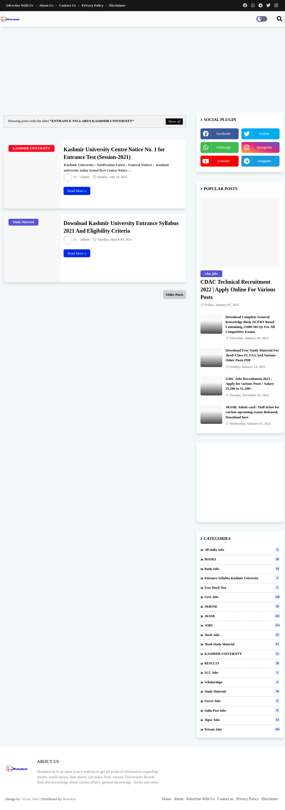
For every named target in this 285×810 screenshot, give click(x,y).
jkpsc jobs (242, 719)
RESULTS (242, 663)
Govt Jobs (242, 597)
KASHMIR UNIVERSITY (242, 653)
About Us (46, 5)
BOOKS (242, 559)
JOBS (242, 625)
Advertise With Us (19, 5)
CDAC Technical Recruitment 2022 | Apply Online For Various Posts (237, 289)
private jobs (242, 729)
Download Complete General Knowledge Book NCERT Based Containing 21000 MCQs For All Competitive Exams (250, 324)
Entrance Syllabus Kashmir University (242, 578)
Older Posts (174, 294)
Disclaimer (117, 5)
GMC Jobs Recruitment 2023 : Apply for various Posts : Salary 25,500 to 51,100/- (250, 384)
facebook (223, 134)
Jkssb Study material (242, 644)
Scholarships (242, 682)
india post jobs (242, 710)
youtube (223, 161)
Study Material (242, 691)
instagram (264, 147)
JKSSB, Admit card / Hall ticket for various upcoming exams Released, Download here (252, 412)
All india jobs (242, 549)
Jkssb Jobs (242, 634)
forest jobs (242, 701)
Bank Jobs (242, 568)
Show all (174, 121)
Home (166, 799)
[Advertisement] (142, 70)
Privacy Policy (93, 5)
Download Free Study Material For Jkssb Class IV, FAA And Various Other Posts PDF (252, 355)
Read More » (77, 191)
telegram (264, 161)
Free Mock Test (242, 587)
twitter (264, 134)
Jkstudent (69, 799)
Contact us (68, 5)
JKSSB (242, 616)
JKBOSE (242, 606)
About (179, 799)
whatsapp (223, 147)
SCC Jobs (242, 672)
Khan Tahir (31, 799)
